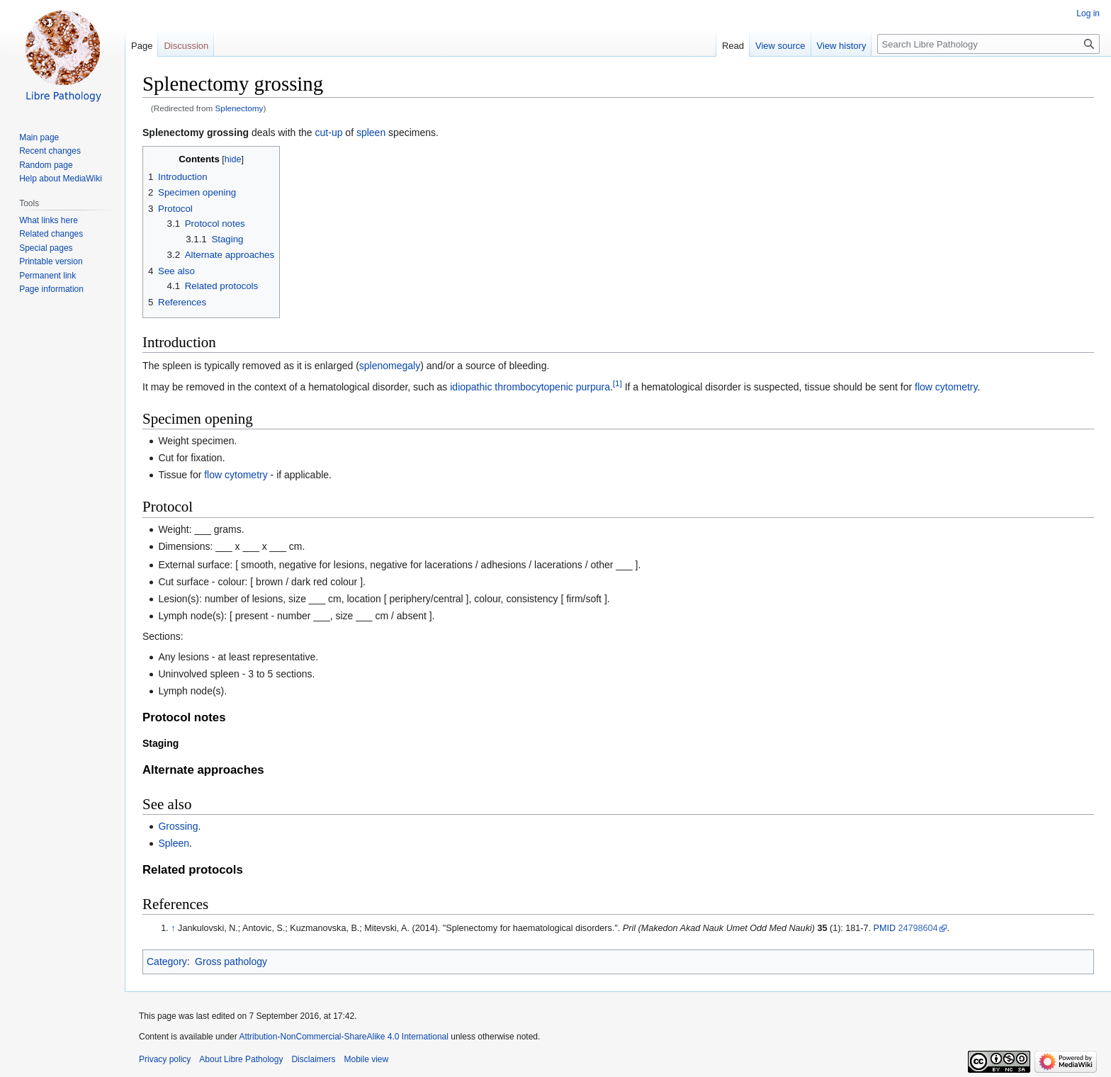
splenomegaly (389, 365)
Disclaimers (313, 1059)
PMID (885, 928)
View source (780, 45)
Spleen (173, 843)
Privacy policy (165, 1059)
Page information (51, 289)
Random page (45, 165)
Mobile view (366, 1059)
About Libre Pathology (241, 1059)
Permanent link (47, 276)
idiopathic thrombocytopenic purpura (530, 387)
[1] (617, 383)
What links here (48, 220)
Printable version (50, 261)
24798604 (918, 928)
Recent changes (50, 151)
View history (842, 45)
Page (141, 45)
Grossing (178, 826)
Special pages (45, 248)
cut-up (329, 132)
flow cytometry (946, 387)
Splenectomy (239, 108)
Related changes (51, 234)
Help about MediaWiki (60, 179)
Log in (1088, 13)
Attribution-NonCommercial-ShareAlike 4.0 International (343, 1037)
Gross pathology (231, 961)
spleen (370, 132)
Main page (39, 137)
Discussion (186, 45)
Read (733, 45)
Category (167, 961)
